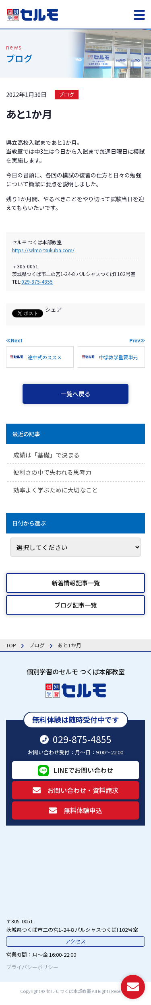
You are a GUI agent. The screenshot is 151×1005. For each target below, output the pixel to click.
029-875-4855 (37, 281)
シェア (53, 309)
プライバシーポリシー (32, 967)
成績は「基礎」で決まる (46, 455)
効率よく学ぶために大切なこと (55, 490)
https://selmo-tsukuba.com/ (43, 250)
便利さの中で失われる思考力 (52, 472)
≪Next (14, 340)
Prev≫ (137, 340)
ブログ (66, 94)
